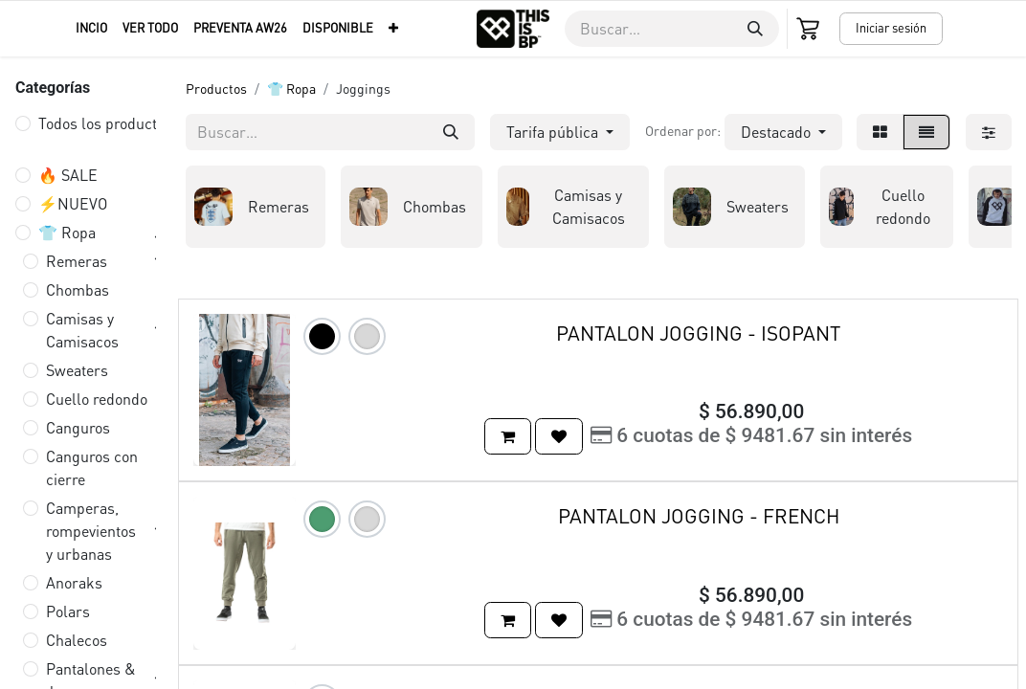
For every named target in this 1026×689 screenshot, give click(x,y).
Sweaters (77, 370)
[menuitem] (91, 28)
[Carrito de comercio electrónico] (810, 29)
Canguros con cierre (92, 467)
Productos (216, 88)
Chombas (77, 289)
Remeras (76, 261)
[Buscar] (755, 29)
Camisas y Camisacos (82, 329)
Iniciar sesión (891, 27)
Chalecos (76, 640)
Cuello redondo (96, 399)
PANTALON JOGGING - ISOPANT (698, 332)
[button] (783, 132)
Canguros (78, 427)
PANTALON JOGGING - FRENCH (698, 515)
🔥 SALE (68, 175)
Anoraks (74, 582)
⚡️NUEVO (72, 203)
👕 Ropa (67, 232)
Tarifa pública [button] (554, 132)
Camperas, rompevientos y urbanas (91, 531)
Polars (68, 611)
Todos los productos (105, 123)
